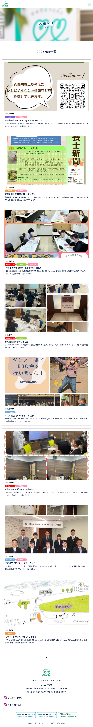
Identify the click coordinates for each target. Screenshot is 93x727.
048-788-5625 (38, 692)
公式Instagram (13, 697)
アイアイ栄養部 (12, 704)
